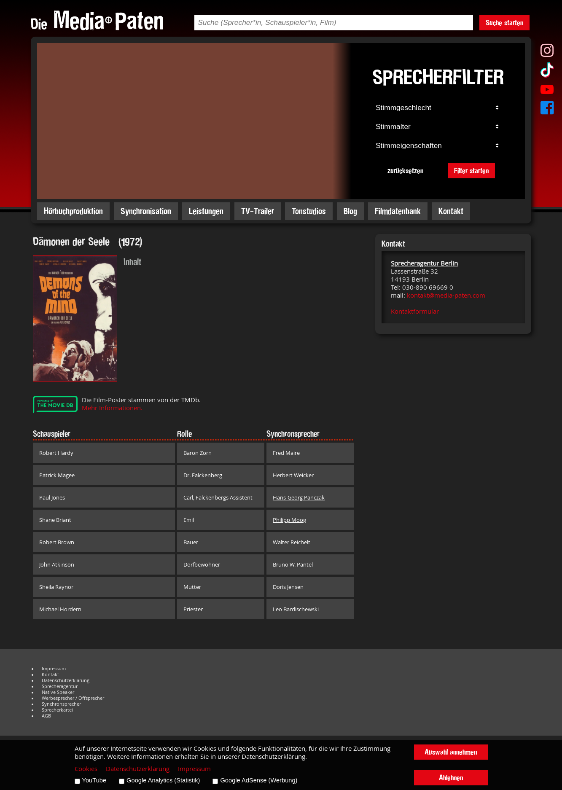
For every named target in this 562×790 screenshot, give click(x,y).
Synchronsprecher (61, 704)
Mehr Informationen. (112, 408)
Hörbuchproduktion (73, 211)
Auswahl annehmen (451, 752)
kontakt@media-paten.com (446, 295)
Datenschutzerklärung (65, 680)
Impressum (54, 669)
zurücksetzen (405, 170)
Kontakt (450, 211)
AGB (46, 716)
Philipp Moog (289, 520)
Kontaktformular (415, 311)
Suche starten (504, 22)
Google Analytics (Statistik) (163, 780)
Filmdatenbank (398, 211)
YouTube (94, 780)
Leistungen (206, 211)
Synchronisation (146, 211)
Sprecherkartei (57, 710)
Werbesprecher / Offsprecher (73, 698)
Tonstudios (309, 211)
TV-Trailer (257, 211)
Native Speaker (58, 692)
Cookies (86, 769)
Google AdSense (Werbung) (258, 780)
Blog (350, 211)
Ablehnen (451, 777)
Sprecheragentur (60, 686)
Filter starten (471, 170)
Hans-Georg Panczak (299, 497)
